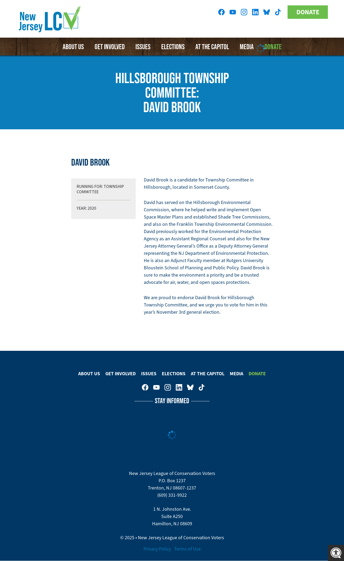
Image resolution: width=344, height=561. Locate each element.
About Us (73, 46)
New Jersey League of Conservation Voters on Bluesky (266, 12)
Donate (307, 12)
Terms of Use (187, 549)
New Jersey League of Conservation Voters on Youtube (232, 12)
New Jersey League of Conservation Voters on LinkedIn (255, 12)
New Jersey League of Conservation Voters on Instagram (244, 12)
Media (236, 373)
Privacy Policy (157, 549)
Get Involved (110, 46)
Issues (142, 46)
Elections (173, 46)
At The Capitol (207, 373)
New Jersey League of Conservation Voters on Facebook (221, 12)
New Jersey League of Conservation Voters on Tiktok (278, 12)
